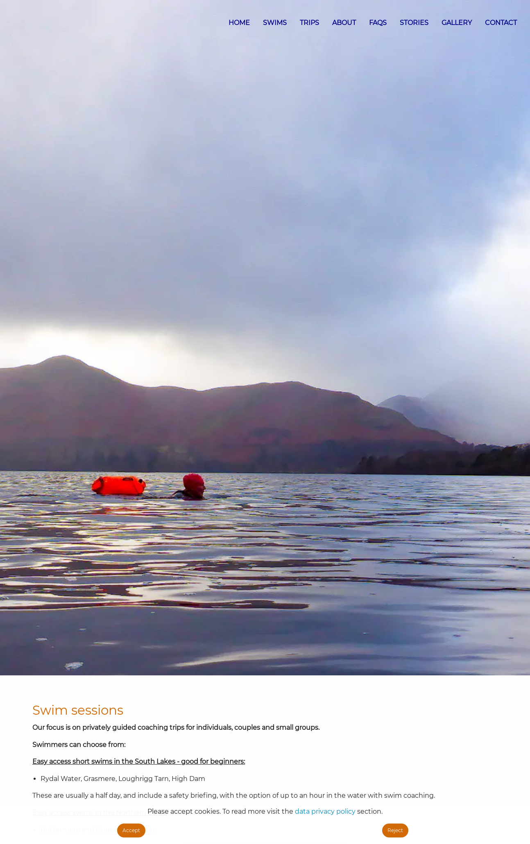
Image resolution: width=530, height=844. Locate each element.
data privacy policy (325, 811)
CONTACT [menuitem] (501, 23)
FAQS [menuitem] (378, 23)
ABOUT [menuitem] (344, 23)
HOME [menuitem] (239, 23)
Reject (395, 830)
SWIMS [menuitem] (275, 23)
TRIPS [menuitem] (309, 23)
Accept (131, 830)
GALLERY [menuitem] (457, 23)
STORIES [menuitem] (414, 23)
